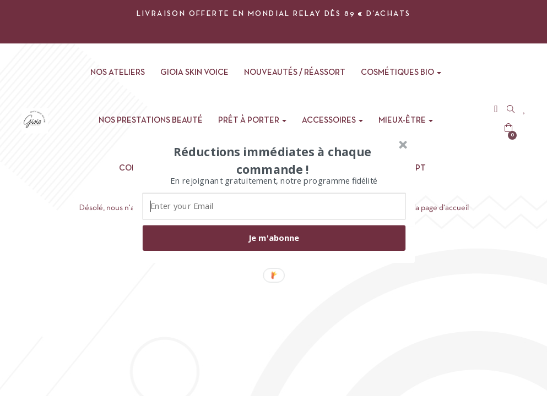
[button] (272, 160)
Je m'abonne (273, 237)
